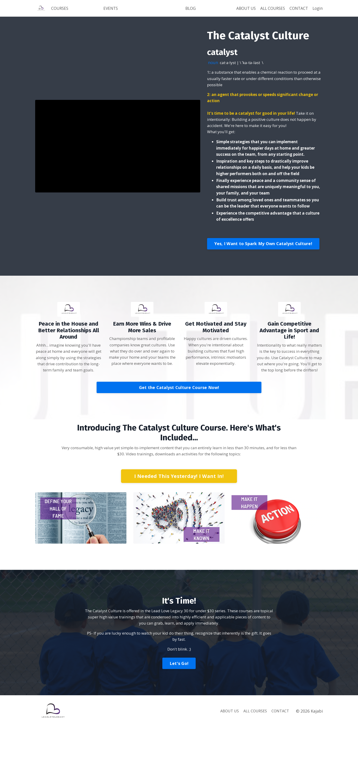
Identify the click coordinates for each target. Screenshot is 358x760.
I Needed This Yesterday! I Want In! (179, 507)
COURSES (60, 11)
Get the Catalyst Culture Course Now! (179, 417)
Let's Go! (179, 696)
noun (213, 68)
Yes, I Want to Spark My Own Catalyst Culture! (263, 265)
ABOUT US (240, 11)
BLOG (190, 11)
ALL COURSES (267, 11)
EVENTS (111, 11)
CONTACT (297, 7)
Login (317, 11)
